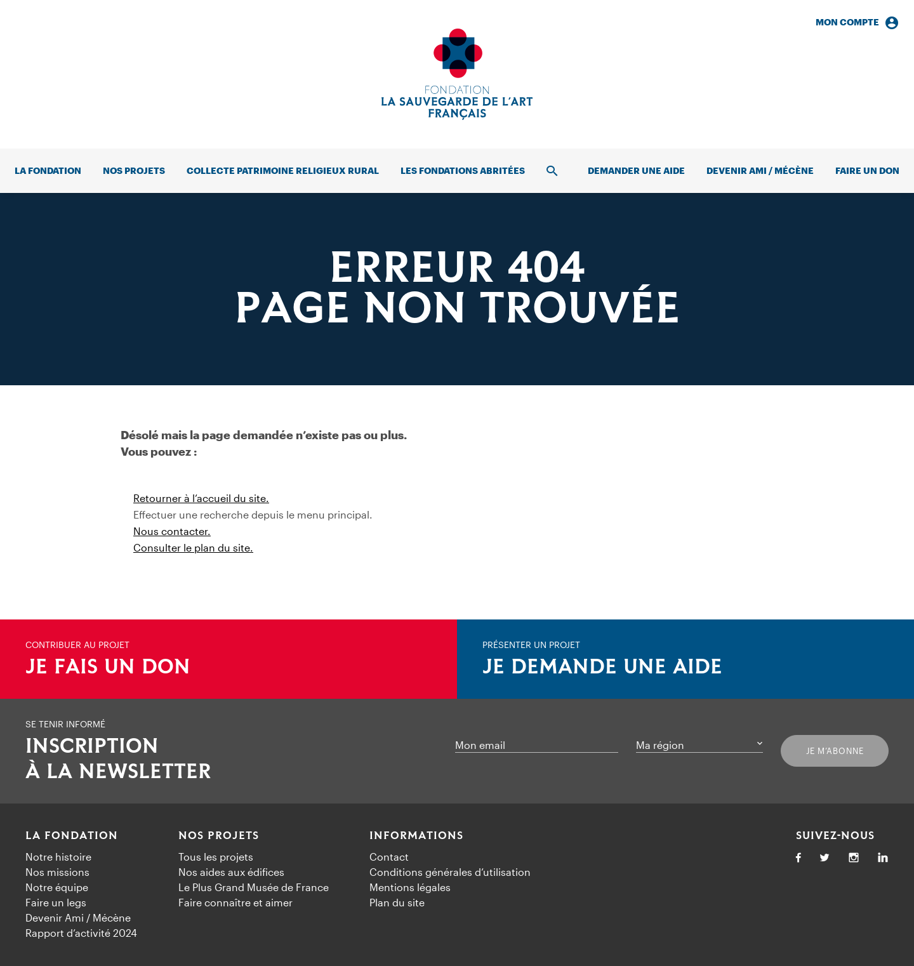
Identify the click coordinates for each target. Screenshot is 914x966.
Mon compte (857, 22)
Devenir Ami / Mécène (760, 170)
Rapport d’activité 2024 (81, 933)
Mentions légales (410, 887)
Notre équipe (56, 887)
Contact (389, 856)
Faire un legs (55, 902)
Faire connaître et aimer (235, 902)
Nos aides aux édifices (231, 872)
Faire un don (867, 170)
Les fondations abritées (463, 170)
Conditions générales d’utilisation (450, 872)
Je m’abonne (835, 751)
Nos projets (134, 170)
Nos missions (57, 872)
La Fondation (71, 836)
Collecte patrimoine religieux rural (283, 170)
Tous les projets (215, 856)
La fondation (48, 170)
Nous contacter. (172, 531)
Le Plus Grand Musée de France (253, 887)
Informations (416, 836)
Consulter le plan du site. (193, 547)
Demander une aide (636, 170)
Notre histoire (58, 856)
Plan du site (397, 902)
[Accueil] (457, 74)
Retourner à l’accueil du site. (201, 498)
